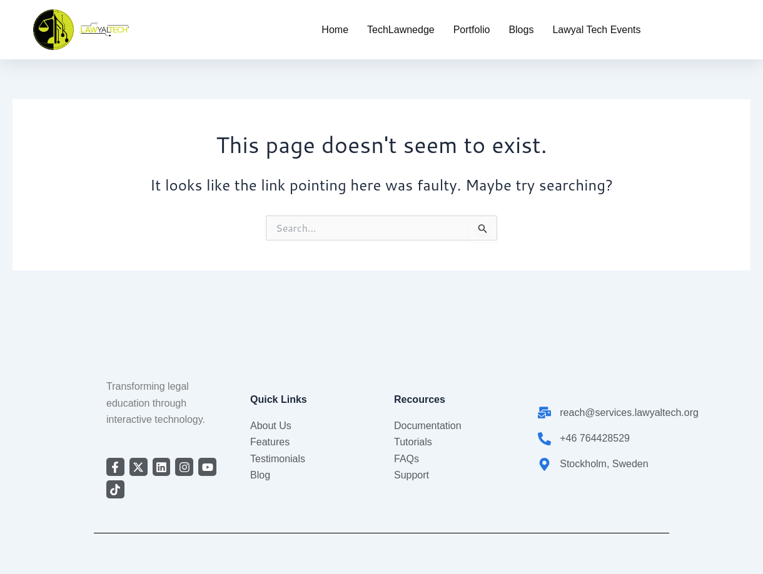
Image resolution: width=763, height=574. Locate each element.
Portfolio (471, 29)
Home (334, 29)
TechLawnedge (401, 29)
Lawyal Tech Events (596, 29)
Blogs (520, 29)
